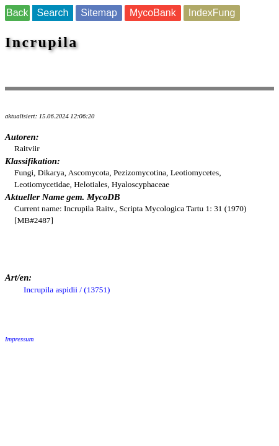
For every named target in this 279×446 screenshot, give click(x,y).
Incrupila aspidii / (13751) (67, 289)
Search (53, 12)
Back (17, 12)
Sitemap (99, 12)
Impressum (19, 339)
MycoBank (153, 12)
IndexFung (212, 12)
